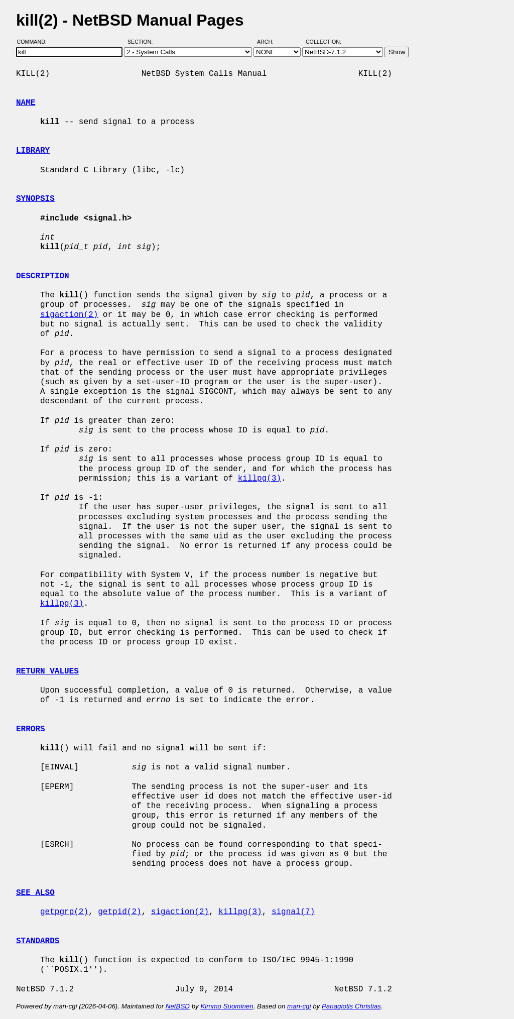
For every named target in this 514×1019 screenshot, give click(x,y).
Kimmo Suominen (226, 1006)
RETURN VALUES (47, 671)
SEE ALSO (35, 892)
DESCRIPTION (42, 276)
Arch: (270, 42)
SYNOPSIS (35, 198)
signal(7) (293, 912)
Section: (142, 42)
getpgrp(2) (64, 912)
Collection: (323, 42)
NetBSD (178, 1006)
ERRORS (30, 729)
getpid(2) (119, 912)
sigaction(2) (69, 314)
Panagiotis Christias (351, 1006)
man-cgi (299, 1006)
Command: (35, 42)
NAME (25, 102)
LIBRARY (33, 150)
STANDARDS (37, 941)
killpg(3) (259, 478)
